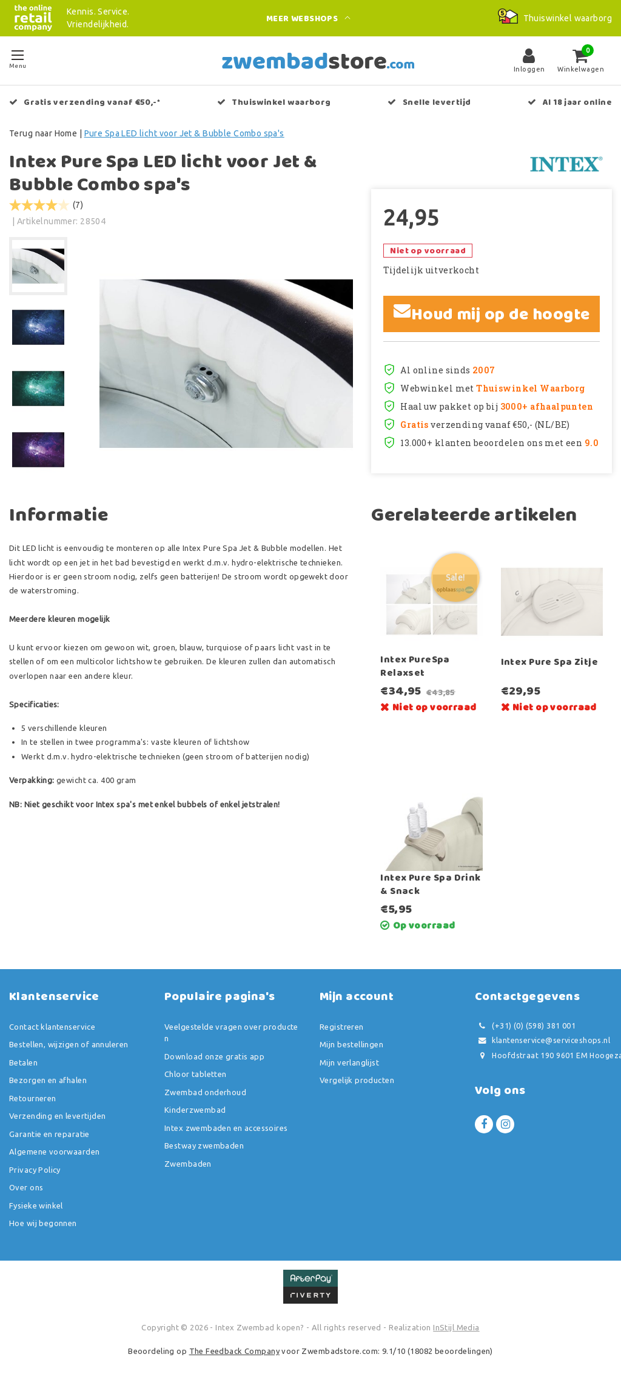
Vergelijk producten (357, 1080)
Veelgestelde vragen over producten (231, 1032)
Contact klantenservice (52, 1026)
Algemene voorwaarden (54, 1151)
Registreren (342, 1026)
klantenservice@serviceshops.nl (542, 1040)
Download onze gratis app (214, 1056)
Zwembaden (188, 1163)
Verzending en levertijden (57, 1116)
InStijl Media (456, 1327)
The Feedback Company (234, 1351)
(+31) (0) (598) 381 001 (525, 1025)
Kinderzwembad (195, 1109)
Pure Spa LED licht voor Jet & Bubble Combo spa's (184, 133)
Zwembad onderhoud (205, 1092)
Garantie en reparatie (49, 1134)
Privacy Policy (35, 1169)
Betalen (23, 1062)
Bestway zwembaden (204, 1145)
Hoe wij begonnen (43, 1223)
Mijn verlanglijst (349, 1062)
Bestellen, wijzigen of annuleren (68, 1044)
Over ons (26, 1187)
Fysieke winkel (36, 1205)
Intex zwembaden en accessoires (226, 1128)
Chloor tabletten (195, 1074)
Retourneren (32, 1098)
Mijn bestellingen (351, 1044)
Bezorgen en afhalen (48, 1080)
